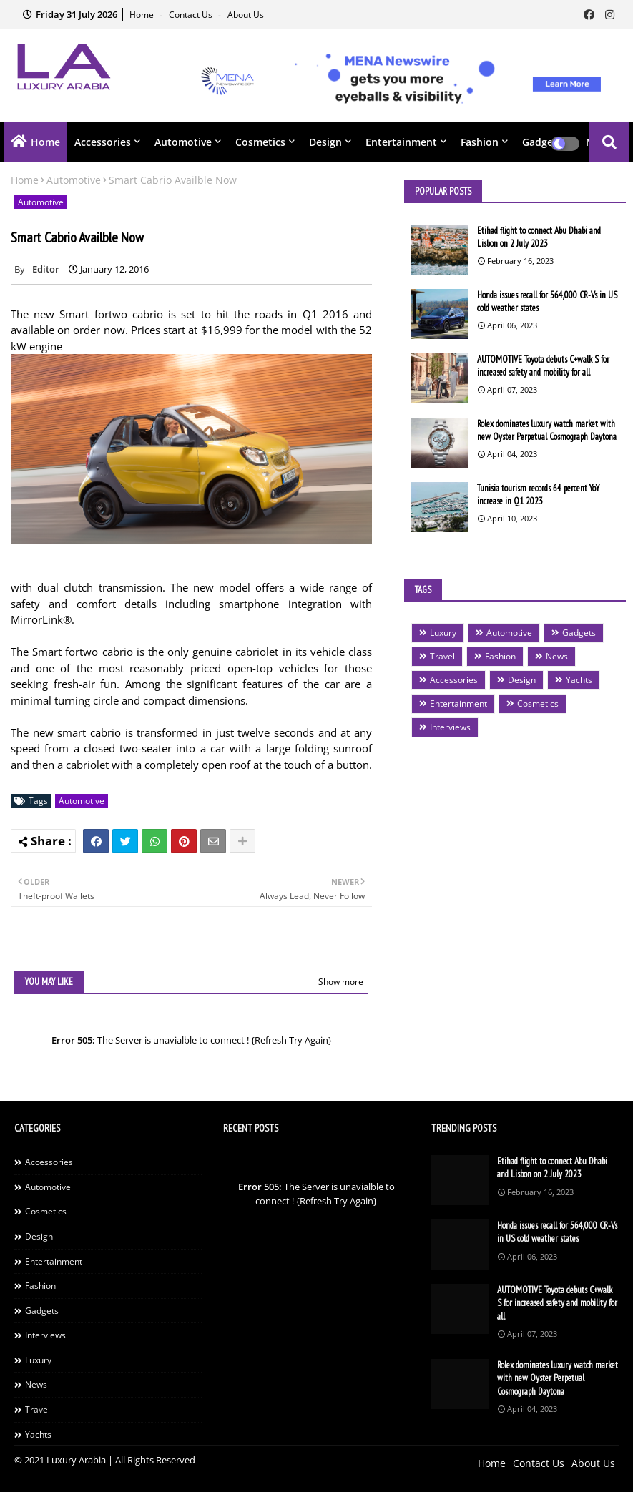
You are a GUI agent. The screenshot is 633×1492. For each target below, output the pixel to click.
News (557, 656)
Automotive (183, 142)
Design (325, 142)
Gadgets (579, 633)
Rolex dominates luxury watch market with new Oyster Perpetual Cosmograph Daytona (547, 430)
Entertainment (401, 142)
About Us (245, 15)
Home (142, 15)
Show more (340, 982)
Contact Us (192, 15)
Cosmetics (260, 142)
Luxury (443, 633)
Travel (442, 656)
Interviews (450, 727)
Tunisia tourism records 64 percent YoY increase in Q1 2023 (538, 494)
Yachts (579, 680)
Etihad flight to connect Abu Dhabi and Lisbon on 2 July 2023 (539, 237)
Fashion (480, 142)
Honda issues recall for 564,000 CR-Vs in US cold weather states (547, 301)
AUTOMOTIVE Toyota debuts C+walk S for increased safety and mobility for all (543, 365)
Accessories (102, 142)
